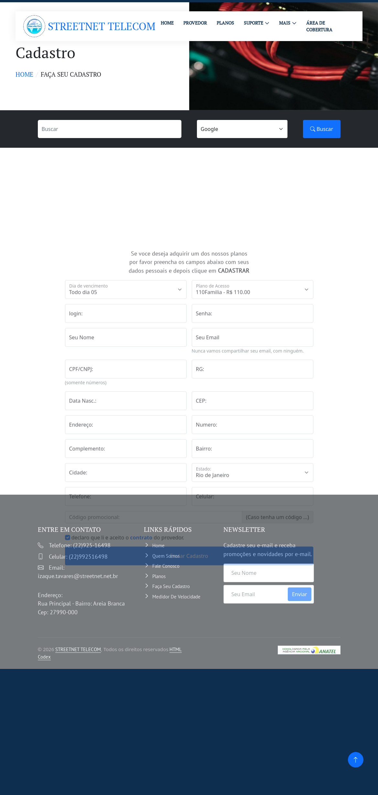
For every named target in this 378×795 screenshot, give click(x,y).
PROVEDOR (195, 23)
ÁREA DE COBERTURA (319, 26)
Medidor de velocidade (176, 597)
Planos (159, 576)
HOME (167, 23)
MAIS (284, 23)
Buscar (321, 129)
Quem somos (165, 556)
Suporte (253, 23)
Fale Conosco (165, 566)
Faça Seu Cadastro (171, 586)
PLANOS (225, 23)
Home (24, 74)
